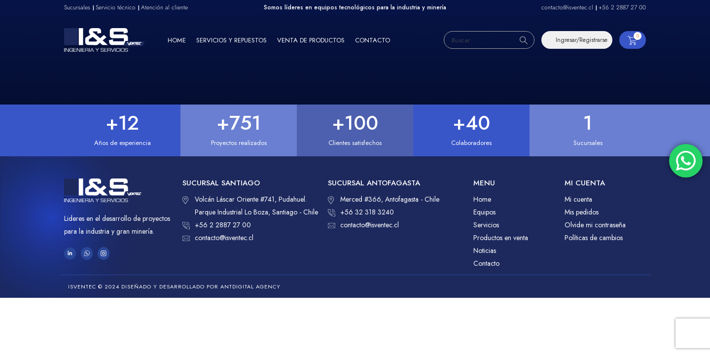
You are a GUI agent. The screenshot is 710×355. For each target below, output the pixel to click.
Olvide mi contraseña (595, 225)
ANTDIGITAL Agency (250, 286)
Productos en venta (500, 238)
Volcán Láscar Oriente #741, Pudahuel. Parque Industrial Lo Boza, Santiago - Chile (250, 205)
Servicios (486, 225)
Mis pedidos (582, 212)
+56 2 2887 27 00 (216, 224)
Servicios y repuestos (231, 40)
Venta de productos (311, 40)
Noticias (484, 250)
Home (177, 40)
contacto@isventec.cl (217, 237)
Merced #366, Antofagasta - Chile (383, 199)
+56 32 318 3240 (361, 212)
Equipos (484, 212)
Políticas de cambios (594, 238)
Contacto (372, 40)
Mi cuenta (578, 199)
